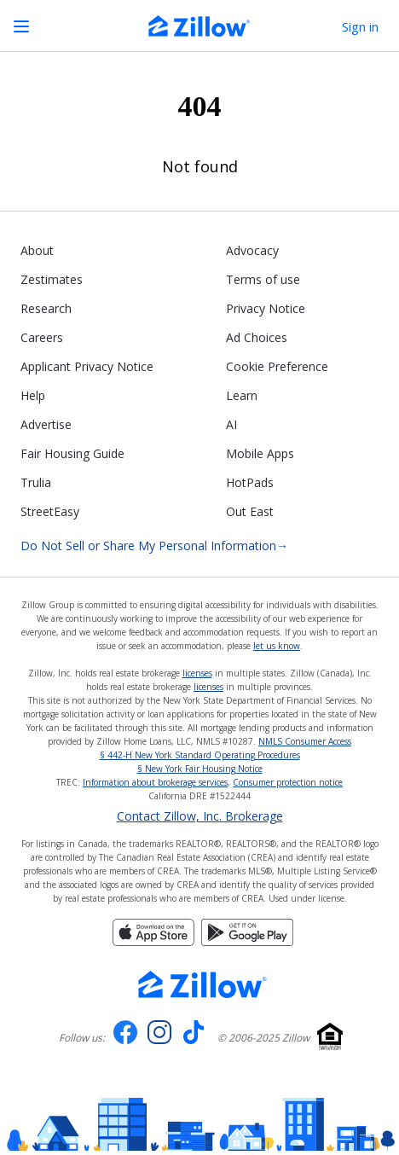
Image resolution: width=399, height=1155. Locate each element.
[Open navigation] (21, 26)
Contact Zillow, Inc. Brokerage (200, 816)
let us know (276, 646)
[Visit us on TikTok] (193, 1038)
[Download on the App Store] (153, 941)
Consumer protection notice (288, 782)
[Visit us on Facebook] (125, 1038)
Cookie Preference (277, 366)
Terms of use (263, 279)
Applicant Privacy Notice (86, 366)
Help (32, 395)
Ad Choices (256, 337)
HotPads (250, 482)
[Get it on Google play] (247, 941)
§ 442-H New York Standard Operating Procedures (200, 755)
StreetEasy (49, 511)
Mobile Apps (260, 453)
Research (46, 308)
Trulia (35, 482)
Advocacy (252, 250)
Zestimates (51, 279)
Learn (241, 395)
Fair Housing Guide (72, 453)
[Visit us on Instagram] (159, 1038)
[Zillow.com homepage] (203, 984)
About (37, 250)
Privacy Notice (265, 308)
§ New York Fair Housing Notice (200, 769)
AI (231, 424)
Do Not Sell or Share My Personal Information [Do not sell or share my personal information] (154, 546)
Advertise (46, 424)
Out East (250, 511)
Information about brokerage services (155, 782)
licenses (197, 673)
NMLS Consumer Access (304, 741)
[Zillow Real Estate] (199, 28)
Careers (41, 337)
